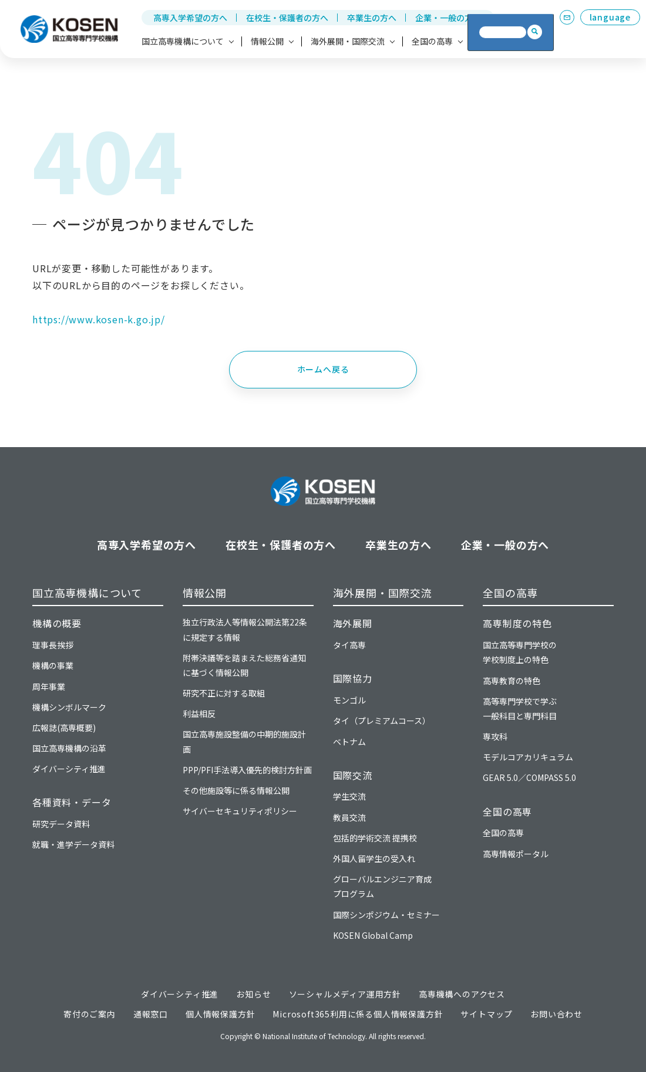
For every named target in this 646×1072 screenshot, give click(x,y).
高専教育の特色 (511, 681)
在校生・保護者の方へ (287, 17)
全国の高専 (510, 592)
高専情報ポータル (516, 854)
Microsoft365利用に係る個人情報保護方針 (357, 1014)
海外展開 (352, 623)
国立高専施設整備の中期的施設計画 (244, 741)
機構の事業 (52, 665)
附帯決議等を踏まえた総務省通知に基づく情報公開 (244, 665)
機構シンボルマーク (69, 707)
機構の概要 (57, 623)
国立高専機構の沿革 (69, 748)
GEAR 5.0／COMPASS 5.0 (529, 777)
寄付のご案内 (89, 1014)
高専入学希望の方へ (190, 17)
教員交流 (349, 817)
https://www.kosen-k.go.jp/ (98, 319)
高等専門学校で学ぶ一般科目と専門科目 (520, 708)
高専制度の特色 (517, 623)
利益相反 (199, 713)
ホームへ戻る (323, 369)
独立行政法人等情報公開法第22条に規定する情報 (245, 629)
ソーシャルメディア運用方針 (345, 994)
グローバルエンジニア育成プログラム (382, 886)
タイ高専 (349, 645)
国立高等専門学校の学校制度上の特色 (520, 652)
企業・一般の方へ (448, 17)
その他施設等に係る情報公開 (236, 790)
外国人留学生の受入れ (374, 858)
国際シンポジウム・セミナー (386, 915)
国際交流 (352, 775)
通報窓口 (150, 1014)
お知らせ (253, 994)
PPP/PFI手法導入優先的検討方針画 (247, 770)
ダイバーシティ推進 (69, 769)
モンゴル (349, 700)
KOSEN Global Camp (373, 935)
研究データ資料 (61, 824)
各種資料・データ (71, 802)
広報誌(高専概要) (64, 727)
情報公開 (205, 592)
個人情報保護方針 (220, 1014)
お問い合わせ (556, 1014)
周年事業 (48, 686)
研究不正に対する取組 (224, 693)
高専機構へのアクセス (462, 994)
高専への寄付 (504, 41)
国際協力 (352, 678)
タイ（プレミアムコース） (381, 720)
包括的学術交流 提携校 (375, 838)
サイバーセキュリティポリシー (240, 811)
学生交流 (349, 796)
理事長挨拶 (52, 645)
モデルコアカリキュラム (528, 757)
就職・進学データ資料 (73, 844)
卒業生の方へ (371, 17)
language (610, 17)
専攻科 (495, 736)
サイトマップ (486, 1014)
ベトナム (349, 742)
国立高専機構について (87, 592)
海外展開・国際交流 (382, 592)
